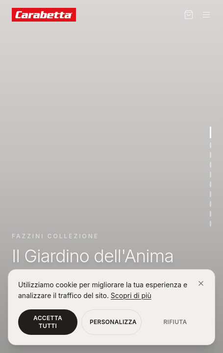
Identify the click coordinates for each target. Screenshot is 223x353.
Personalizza (113, 322)
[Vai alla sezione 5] (210, 174)
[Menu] (206, 15)
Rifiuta (175, 322)
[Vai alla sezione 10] (210, 224)
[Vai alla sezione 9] (210, 214)
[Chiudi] (201, 283)
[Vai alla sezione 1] (210, 132)
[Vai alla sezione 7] (210, 194)
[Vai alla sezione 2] (210, 145)
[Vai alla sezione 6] (210, 184)
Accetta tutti (47, 321)
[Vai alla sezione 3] (210, 155)
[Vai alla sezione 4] (210, 165)
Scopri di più (131, 295)
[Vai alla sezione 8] (210, 204)
